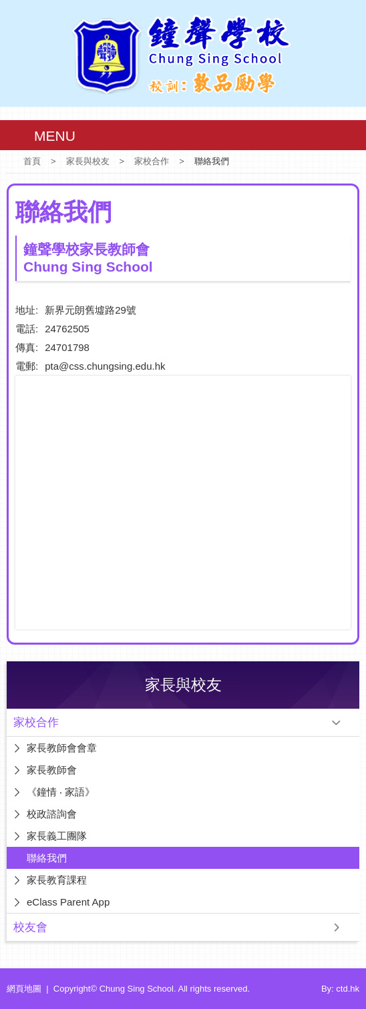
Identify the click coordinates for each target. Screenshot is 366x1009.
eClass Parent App (68, 902)
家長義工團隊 (57, 836)
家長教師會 (52, 769)
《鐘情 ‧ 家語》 (61, 791)
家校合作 (151, 161)
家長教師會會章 (62, 747)
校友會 (30, 927)
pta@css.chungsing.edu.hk (105, 366)
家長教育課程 (57, 880)
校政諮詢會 (52, 813)
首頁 (32, 161)
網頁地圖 (24, 989)
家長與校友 (88, 161)
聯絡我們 (47, 858)
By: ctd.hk (340, 989)
